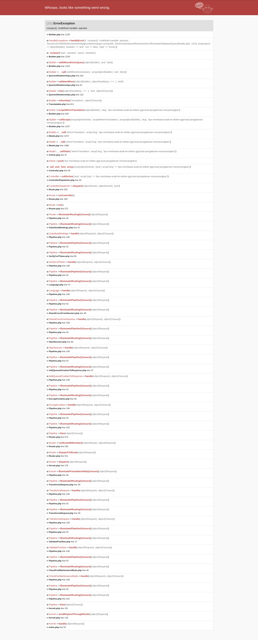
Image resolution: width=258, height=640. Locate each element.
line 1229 (59, 34)
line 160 (58, 199)
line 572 (58, 208)
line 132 (66, 94)
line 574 (58, 437)
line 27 (63, 541)
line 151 (58, 608)
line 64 (61, 342)
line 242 (66, 75)
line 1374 (59, 136)
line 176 (58, 465)
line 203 (58, 189)
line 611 (61, 104)
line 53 (58, 246)
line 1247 (59, 126)
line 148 (59, 237)
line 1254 (59, 66)
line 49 (67, 313)
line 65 (63, 256)
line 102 (59, 427)
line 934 (59, 113)
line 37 (58, 155)
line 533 (58, 446)
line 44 (65, 180)
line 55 (59, 170)
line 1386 (59, 145)
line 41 (64, 227)
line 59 (63, 399)
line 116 (58, 617)
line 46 (69, 570)
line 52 (65, 85)
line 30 (58, 218)
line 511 (58, 456)
